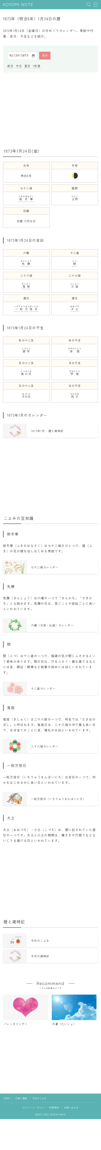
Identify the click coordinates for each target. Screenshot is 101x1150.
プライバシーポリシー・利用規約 (40, 1106)
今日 (19, 65)
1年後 (36, 65)
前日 (10, 65)
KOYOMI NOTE (18, 4)
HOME (6, 1097)
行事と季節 (21, 1097)
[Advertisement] (50, 109)
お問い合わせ (71, 1106)
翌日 (27, 65)
